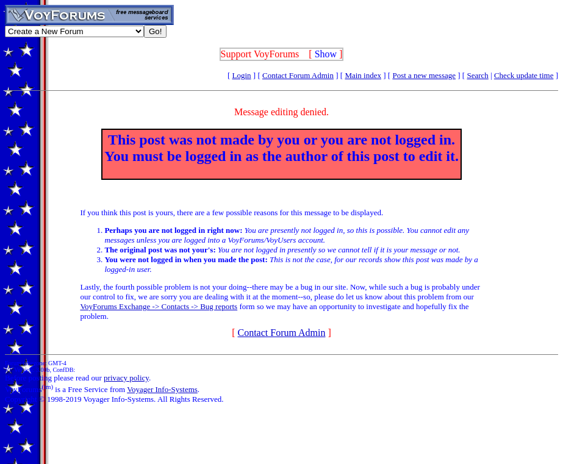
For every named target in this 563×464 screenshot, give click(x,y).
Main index (363, 75)
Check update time (523, 75)
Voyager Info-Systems (162, 389)
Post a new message (424, 75)
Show (326, 54)
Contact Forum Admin (298, 75)
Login (241, 75)
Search (477, 75)
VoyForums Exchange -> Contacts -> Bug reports (158, 306)
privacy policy (126, 377)
